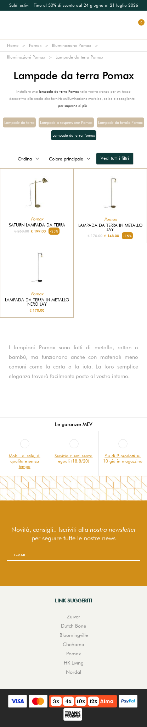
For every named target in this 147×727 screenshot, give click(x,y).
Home (12, 45)
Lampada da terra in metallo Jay (110, 227)
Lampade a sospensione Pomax (66, 122)
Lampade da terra (19, 122)
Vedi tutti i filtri (115, 158)
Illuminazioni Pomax (26, 57)
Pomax (35, 45)
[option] (73, 5)
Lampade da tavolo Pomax (120, 122)
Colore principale (70, 158)
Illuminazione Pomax (71, 45)
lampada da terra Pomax (59, 91)
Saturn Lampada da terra (37, 225)
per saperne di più (72, 105)
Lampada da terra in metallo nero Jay (37, 302)
